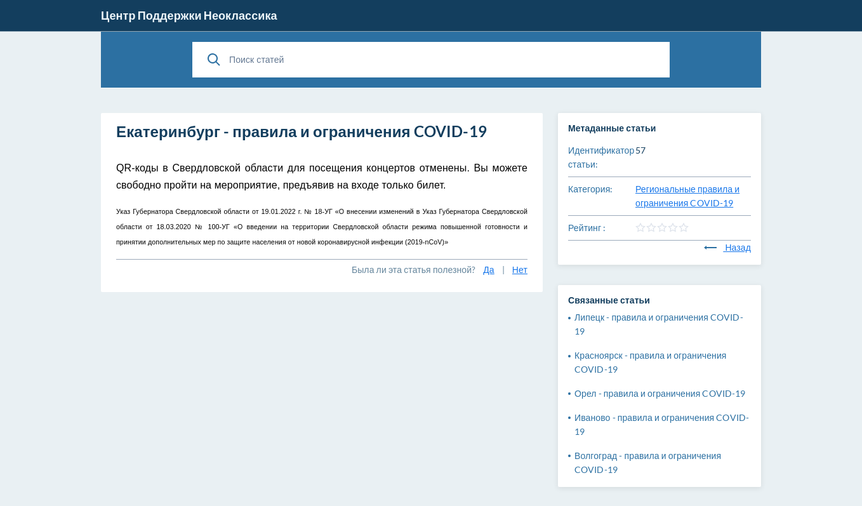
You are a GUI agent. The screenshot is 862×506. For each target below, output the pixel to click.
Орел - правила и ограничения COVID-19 (659, 393)
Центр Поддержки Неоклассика (189, 15)
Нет (519, 269)
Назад (727, 247)
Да (488, 269)
